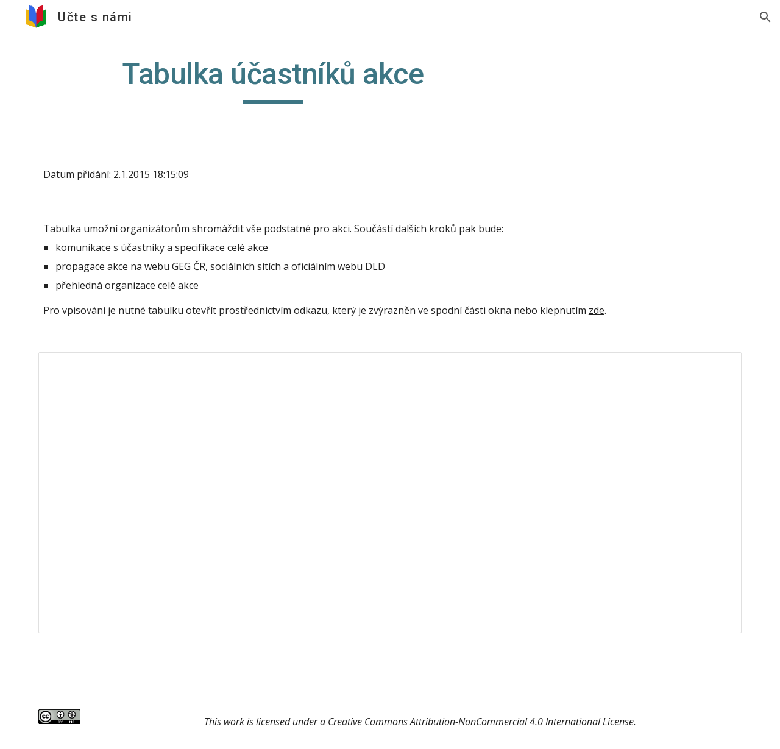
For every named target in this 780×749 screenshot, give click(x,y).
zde (596, 310)
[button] (765, 17)
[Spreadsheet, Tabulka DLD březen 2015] (390, 492)
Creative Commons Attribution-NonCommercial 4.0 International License (481, 721)
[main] (273, 79)
